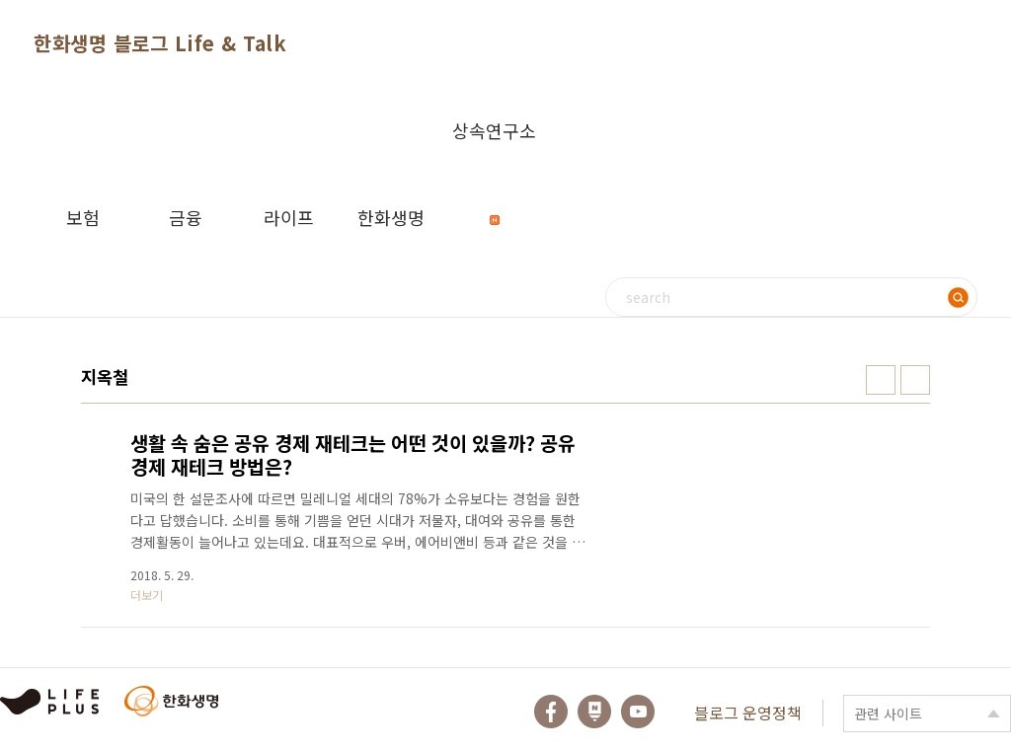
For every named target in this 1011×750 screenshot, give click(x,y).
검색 (957, 297)
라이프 (289, 217)
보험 (83, 217)
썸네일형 (880, 380)
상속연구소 (494, 145)
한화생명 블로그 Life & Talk (160, 43)
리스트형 (915, 380)
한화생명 (391, 217)
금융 (185, 217)
